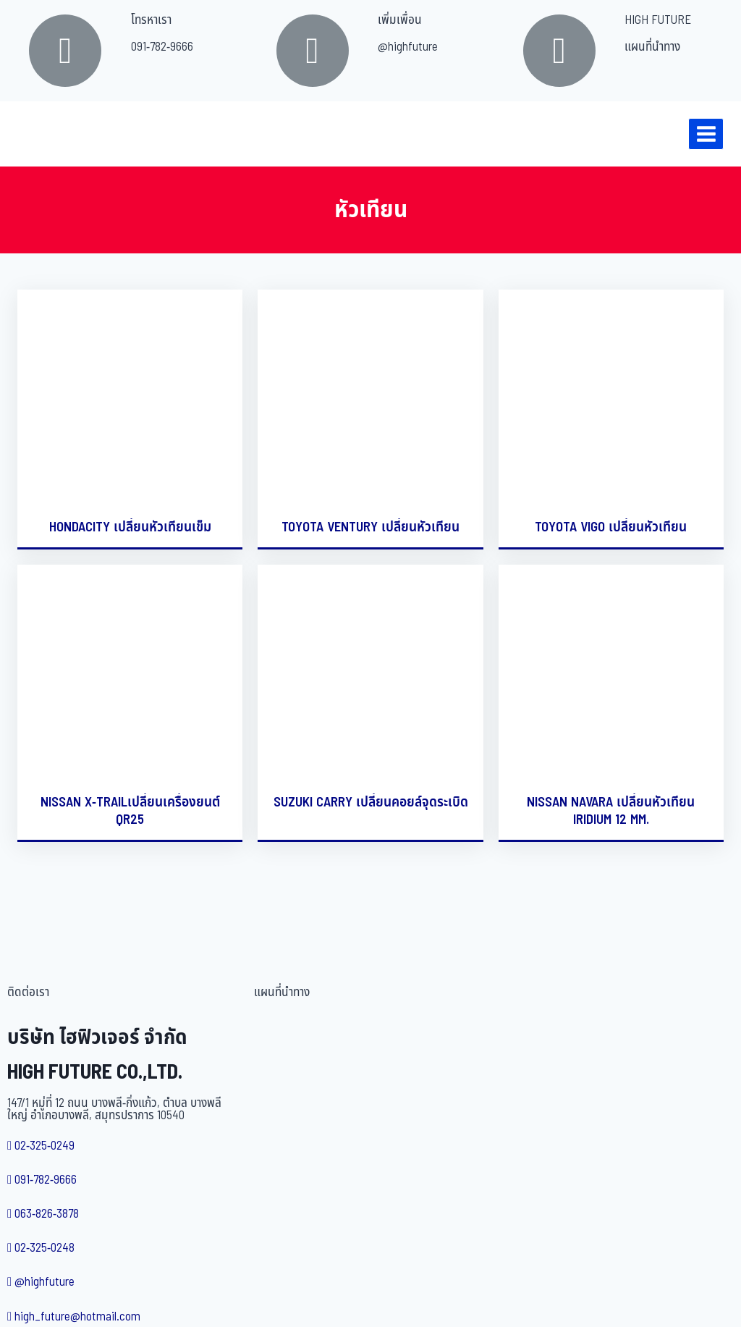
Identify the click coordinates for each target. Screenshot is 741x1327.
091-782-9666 (162, 47)
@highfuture (408, 47)
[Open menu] (706, 133)
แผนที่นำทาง (652, 47)
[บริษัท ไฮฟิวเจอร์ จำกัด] (42, 134)
